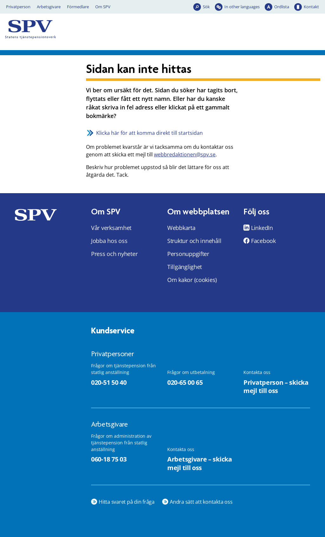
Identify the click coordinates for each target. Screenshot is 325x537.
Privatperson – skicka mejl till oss (275, 386)
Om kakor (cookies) (192, 280)
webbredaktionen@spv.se (185, 154)
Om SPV (102, 7)
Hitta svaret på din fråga (127, 501)
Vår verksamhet (111, 228)
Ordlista (281, 7)
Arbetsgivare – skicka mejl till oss (199, 463)
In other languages (242, 7)
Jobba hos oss (109, 241)
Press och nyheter (114, 254)
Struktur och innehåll (194, 241)
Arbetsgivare (49, 7)
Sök (206, 7)
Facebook (263, 241)
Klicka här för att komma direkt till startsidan (149, 132)
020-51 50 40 (108, 382)
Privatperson (18, 7)
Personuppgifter (188, 254)
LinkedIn (262, 228)
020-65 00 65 (184, 382)
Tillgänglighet (184, 267)
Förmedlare (78, 7)
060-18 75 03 (108, 459)
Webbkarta (181, 228)
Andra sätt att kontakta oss (201, 501)
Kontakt (311, 7)
